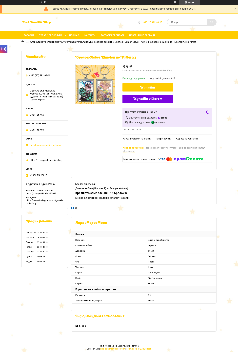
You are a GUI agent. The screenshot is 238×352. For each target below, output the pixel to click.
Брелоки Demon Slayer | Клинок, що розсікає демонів (143, 42)
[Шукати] (212, 22)
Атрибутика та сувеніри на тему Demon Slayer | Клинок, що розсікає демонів (71, 42)
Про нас (74, 35)
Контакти (89, 35)
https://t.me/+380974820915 (41, 193)
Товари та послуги (50, 35)
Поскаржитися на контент (112, 349)
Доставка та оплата (112, 35)
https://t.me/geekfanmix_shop (46, 160)
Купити (147, 87)
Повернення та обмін (142, 35)
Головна (29, 35)
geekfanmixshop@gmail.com (45, 145)
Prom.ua (135, 346)
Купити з (147, 99)
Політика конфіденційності (138, 349)
